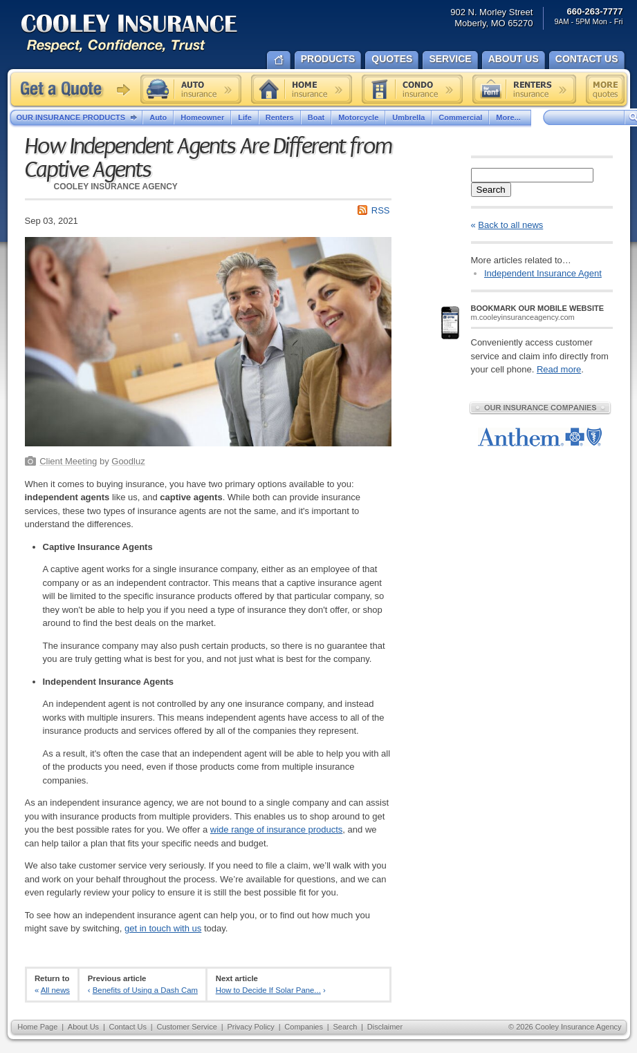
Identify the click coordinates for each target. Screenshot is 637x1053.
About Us (83, 1027)
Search (491, 189)
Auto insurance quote (190, 89)
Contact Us (128, 1027)
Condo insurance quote (412, 89)
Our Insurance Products (80, 118)
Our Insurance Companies (540, 408)
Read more (559, 369)
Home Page (37, 1027)
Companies (303, 1027)
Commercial (460, 117)
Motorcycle (358, 117)
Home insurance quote (301, 89)
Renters (280, 117)
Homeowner (202, 117)
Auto (158, 117)
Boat (316, 117)
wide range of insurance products (276, 829)
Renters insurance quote (524, 89)
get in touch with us (162, 928)
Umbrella (408, 117)
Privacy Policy (250, 1027)
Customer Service (186, 1027)
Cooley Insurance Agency (143, 34)
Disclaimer (385, 1027)
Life (245, 117)
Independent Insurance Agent (543, 273)
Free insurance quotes (605, 89)
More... (509, 117)
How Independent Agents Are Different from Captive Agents (208, 158)
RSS (380, 210)
